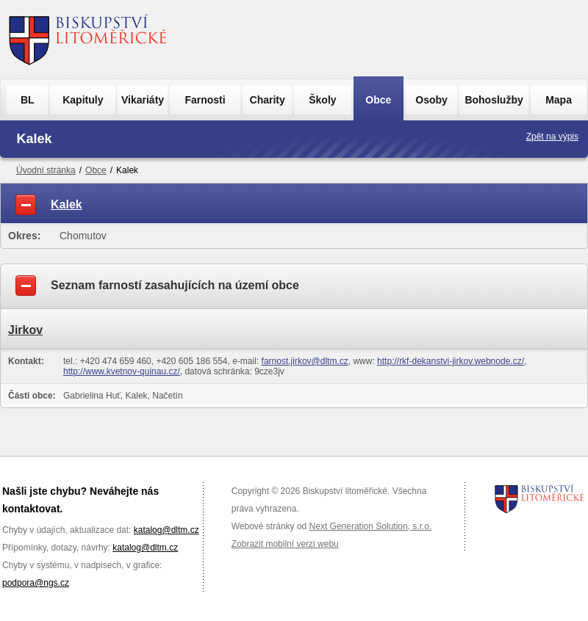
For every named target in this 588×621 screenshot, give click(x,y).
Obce (378, 100)
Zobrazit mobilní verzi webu (285, 544)
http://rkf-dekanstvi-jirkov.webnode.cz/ (450, 361)
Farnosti (204, 100)
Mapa (558, 100)
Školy (322, 100)
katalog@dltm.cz (166, 530)
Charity (267, 100)
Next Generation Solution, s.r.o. (370, 526)
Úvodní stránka (46, 170)
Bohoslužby (494, 100)
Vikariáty (142, 100)
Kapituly (82, 100)
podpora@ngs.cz (35, 583)
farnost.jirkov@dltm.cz (305, 361)
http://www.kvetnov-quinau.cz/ (121, 371)
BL (28, 100)
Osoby (431, 100)
